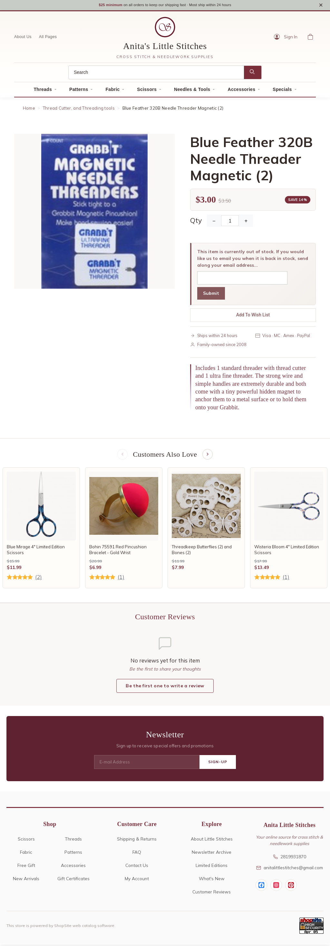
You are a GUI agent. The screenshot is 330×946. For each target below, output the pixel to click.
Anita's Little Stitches (165, 48)
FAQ (136, 855)
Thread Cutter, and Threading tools (79, 110)
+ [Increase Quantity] (246, 223)
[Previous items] (122, 457)
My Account (137, 881)
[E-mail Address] (146, 765)
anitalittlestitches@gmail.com (289, 870)
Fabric (112, 91)
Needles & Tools (192, 91)
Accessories (241, 91)
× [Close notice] (321, 6)
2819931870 (289, 860)
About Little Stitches (212, 842)
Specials (282, 91)
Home (29, 110)
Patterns (78, 91)
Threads (43, 91)
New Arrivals (26, 881)
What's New (212, 881)
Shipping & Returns (137, 842)
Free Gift (26, 868)
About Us (23, 39)
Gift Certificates (73, 881)
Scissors (147, 91)
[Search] (156, 74)
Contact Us (136, 868)
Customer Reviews (211, 895)
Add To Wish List (253, 317)
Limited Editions (212, 868)
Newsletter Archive (211, 855)
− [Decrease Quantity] (214, 223)
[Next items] (208, 457)
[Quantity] (230, 222)
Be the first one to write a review (165, 689)
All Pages (48, 39)
